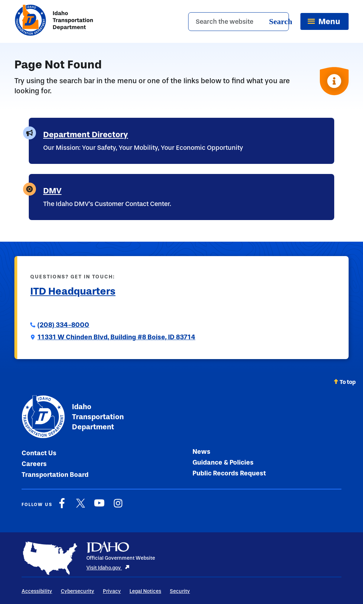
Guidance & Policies (223, 462)
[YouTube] (99, 506)
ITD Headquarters (72, 291)
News (201, 452)
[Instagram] (118, 506)
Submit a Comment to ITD (68, 308)
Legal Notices (145, 591)
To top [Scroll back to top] (344, 382)
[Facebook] (62, 506)
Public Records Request (229, 473)
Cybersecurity (77, 591)
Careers (34, 464)
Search (281, 21)
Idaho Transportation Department (73, 416)
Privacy (112, 591)
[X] (81, 506)
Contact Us (39, 453)
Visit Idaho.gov (108, 568)
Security (180, 591)
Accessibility (37, 591)
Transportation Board (55, 475)
